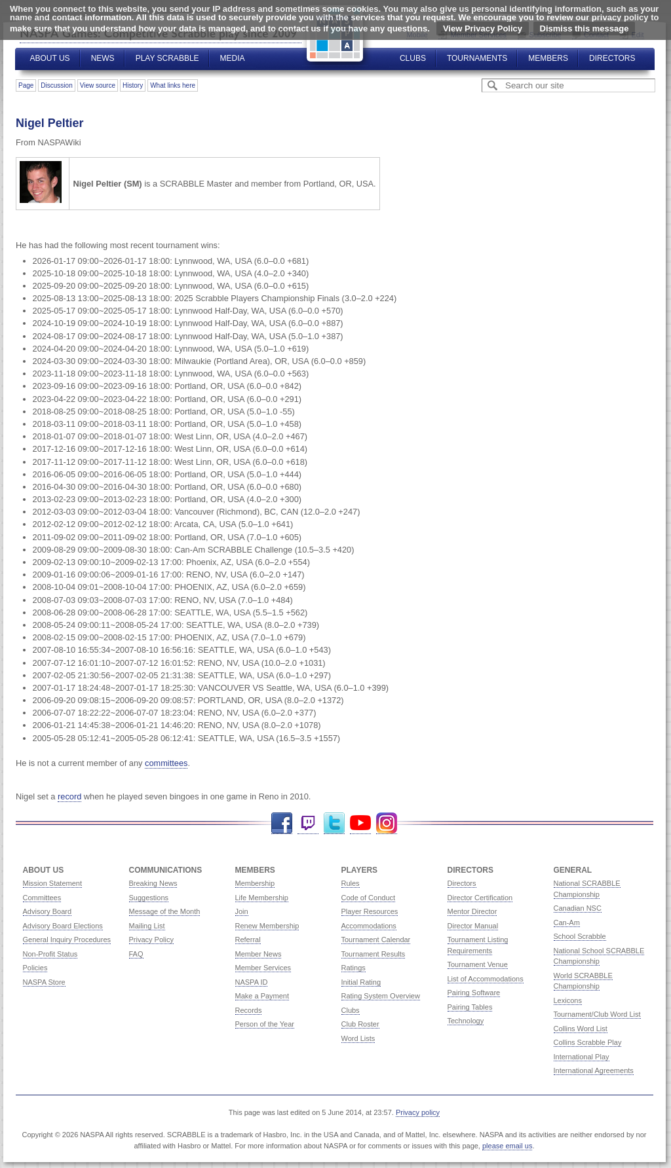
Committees (42, 898)
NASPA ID (251, 982)
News (103, 58)
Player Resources (369, 911)
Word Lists (358, 1038)
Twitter (334, 823)
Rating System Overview (380, 996)
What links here (172, 85)
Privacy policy (418, 1112)
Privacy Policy (151, 939)
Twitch (307, 823)
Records (248, 1010)
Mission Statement (52, 883)
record (69, 796)
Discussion (56, 85)
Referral (248, 939)
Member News (258, 954)
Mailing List (147, 926)
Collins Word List (580, 1028)
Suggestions (149, 898)
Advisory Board (47, 911)
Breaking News (153, 883)
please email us (507, 1146)
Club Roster (360, 1024)
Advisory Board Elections (63, 926)
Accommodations (368, 926)
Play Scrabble (167, 58)
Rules (350, 883)
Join (241, 911)
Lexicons (568, 1000)
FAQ (136, 954)
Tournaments (477, 58)
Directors (612, 58)
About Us (50, 58)
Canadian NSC (578, 908)
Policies (35, 968)
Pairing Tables (470, 1007)
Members (548, 58)
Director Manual (473, 926)
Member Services (263, 968)
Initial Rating (361, 982)
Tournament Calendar (376, 939)
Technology (466, 1021)
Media (232, 58)
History (133, 85)
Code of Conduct (368, 898)
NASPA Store (44, 982)
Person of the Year (265, 1024)
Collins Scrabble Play (588, 1042)
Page (25, 85)
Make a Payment (262, 996)
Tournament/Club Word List (597, 1014)
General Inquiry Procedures (67, 939)
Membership (255, 883)
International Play (581, 1057)
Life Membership (261, 898)
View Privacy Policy (482, 28)
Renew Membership (267, 926)
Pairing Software (474, 992)
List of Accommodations (486, 979)
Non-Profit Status (50, 954)
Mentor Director (472, 911)
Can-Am (567, 922)
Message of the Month (165, 911)
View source (97, 85)
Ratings (353, 968)
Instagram (386, 823)
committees (166, 763)
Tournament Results (373, 954)
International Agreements (594, 1070)
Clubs (413, 58)
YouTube (360, 823)
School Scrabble (580, 936)
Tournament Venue (478, 964)
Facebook (281, 823)
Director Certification (480, 898)
